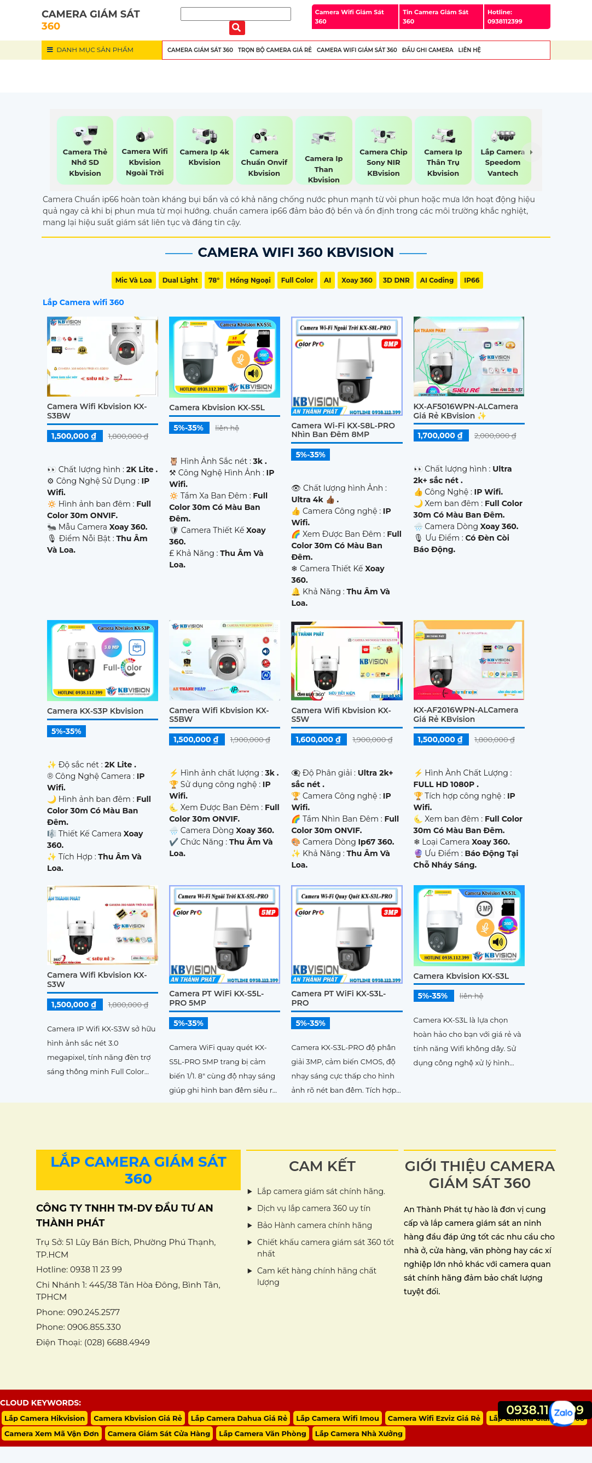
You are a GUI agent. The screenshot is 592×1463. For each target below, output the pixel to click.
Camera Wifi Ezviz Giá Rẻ (434, 1418)
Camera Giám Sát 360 (200, 50)
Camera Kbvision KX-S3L (461, 976)
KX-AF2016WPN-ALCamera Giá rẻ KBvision (466, 714)
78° (213, 280)
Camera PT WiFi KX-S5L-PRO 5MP (216, 998)
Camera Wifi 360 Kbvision (296, 252)
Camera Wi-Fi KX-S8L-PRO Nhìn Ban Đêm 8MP (343, 430)
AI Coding (437, 280)
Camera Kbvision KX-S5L (217, 407)
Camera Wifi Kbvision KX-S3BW (97, 411)
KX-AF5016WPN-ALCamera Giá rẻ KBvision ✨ (466, 411)
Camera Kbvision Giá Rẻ (138, 1418)
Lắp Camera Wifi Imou (337, 1418)
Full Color (297, 280)
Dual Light (180, 280)
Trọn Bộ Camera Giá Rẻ (275, 50)
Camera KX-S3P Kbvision (95, 711)
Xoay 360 (357, 280)
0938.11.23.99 (545, 1410)
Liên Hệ (469, 50)
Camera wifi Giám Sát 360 (357, 50)
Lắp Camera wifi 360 (83, 302)
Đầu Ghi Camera (428, 50)
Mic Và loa (133, 280)
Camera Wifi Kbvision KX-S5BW (219, 715)
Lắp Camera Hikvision (44, 1418)
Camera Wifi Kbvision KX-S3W (97, 979)
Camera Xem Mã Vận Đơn (51, 1433)
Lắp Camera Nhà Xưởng (359, 1433)
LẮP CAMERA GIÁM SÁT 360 (138, 1170)
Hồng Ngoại (250, 280)
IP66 (471, 280)
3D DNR (396, 280)
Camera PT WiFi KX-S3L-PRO (338, 998)
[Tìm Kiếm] (236, 14)
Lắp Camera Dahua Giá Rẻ (239, 1418)
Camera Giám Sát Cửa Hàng (159, 1433)
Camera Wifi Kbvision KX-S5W (341, 715)
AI (327, 280)
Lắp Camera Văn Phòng (262, 1433)
